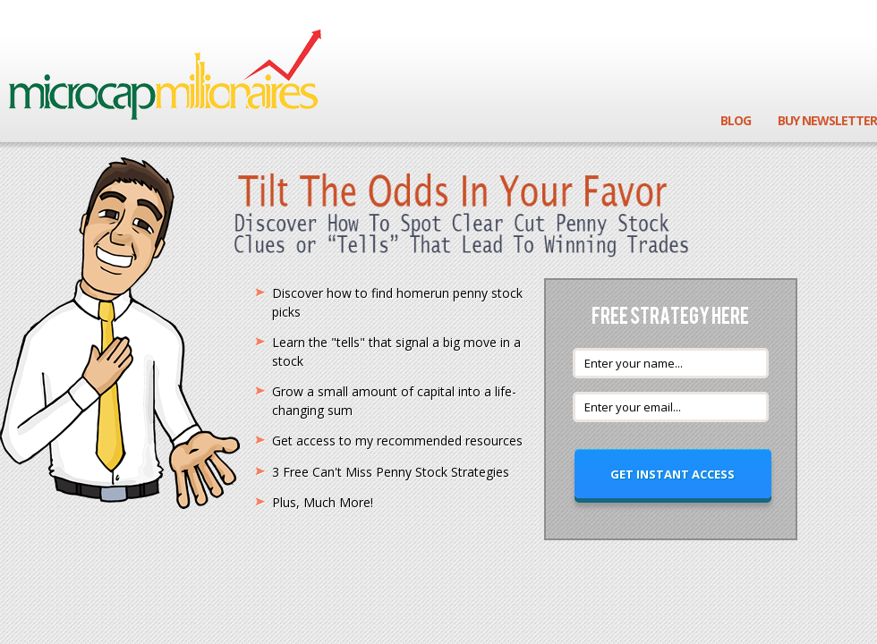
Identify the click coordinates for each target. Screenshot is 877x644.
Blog (735, 120)
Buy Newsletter (827, 120)
